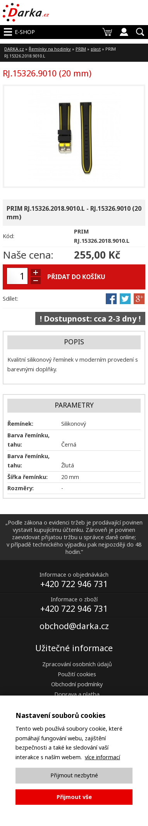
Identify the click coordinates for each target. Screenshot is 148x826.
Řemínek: (20, 423)
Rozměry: (20, 488)
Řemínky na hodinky (50, 49)
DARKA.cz (14, 49)
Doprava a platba (77, 694)
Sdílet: (10, 298)
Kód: (8, 236)
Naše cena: (28, 255)
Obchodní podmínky (77, 684)
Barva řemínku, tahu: (28, 440)
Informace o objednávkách (74, 574)
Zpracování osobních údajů (77, 664)
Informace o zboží (74, 599)
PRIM (81, 49)
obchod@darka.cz (74, 625)
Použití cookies (77, 674)
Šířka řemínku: (27, 477)
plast (96, 49)
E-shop (25, 32)
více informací (102, 757)
